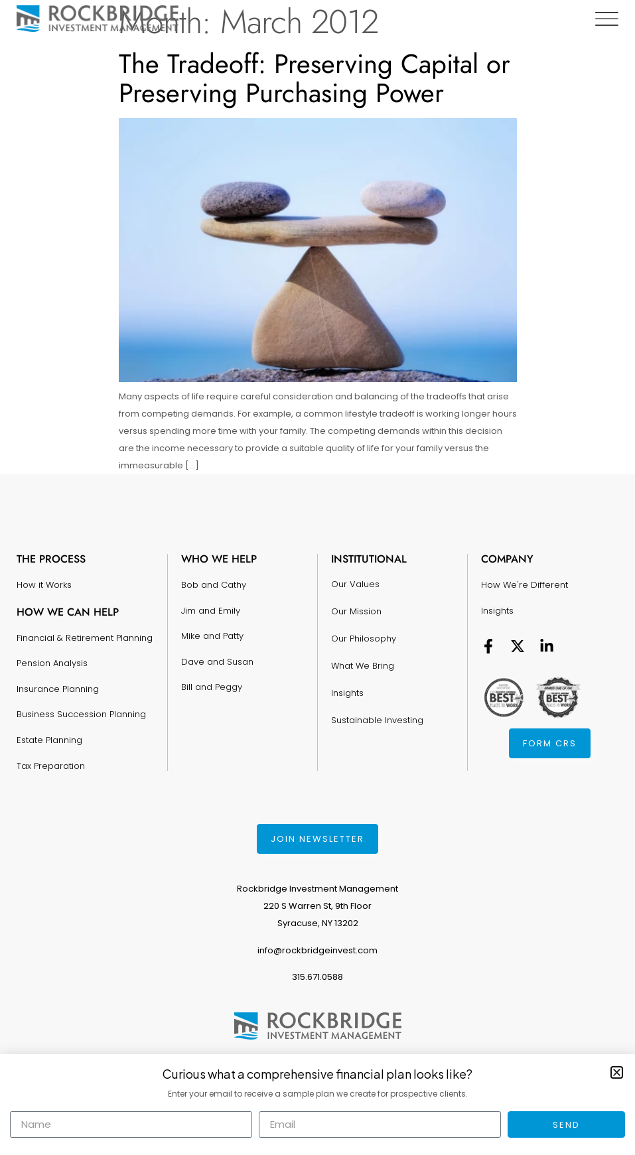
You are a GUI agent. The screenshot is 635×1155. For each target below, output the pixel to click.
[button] (617, 1072)
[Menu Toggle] (606, 19)
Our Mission (356, 610)
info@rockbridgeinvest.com (317, 950)
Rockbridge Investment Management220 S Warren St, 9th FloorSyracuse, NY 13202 (317, 905)
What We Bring (362, 663)
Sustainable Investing (377, 716)
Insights (347, 689)
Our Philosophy (363, 636)
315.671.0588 (317, 977)
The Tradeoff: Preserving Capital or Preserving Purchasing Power (314, 78)
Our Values (355, 583)
